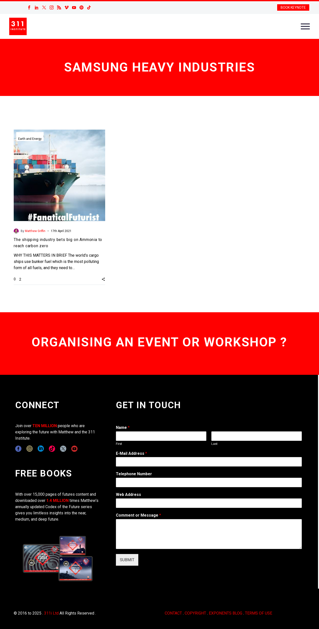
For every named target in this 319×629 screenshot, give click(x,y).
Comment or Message (138, 515)
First (119, 444)
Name (123, 427)
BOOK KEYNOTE (293, 7)
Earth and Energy (30, 139)
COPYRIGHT (195, 613)
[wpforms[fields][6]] (209, 482)
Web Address (128, 494)
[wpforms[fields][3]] (209, 503)
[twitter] (63, 449)
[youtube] (74, 449)
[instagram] (29, 449)
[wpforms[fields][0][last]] (256, 436)
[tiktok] (52, 449)
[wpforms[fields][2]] (209, 534)
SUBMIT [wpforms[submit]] (127, 559)
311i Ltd (51, 613)
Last (214, 444)
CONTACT (173, 613)
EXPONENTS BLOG (225, 613)
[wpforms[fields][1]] (209, 462)
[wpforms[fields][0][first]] (161, 436)
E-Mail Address (131, 453)
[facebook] (18, 449)
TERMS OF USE (258, 613)
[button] (103, 279)
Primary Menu (305, 26)
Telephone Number (134, 474)
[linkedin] (41, 449)
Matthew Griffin (35, 231)
